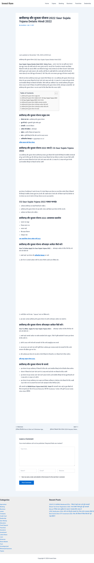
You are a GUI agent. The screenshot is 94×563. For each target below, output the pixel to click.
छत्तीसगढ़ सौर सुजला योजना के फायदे (31, 109)
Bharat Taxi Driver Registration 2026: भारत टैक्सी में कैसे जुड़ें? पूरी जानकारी (70, 507)
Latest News (4, 535)
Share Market (4, 542)
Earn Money (3, 521)
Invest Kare (7, 3)
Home (47, 3)
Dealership (87, 3)
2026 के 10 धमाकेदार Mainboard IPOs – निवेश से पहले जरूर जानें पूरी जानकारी (71, 504)
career (2, 511)
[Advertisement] (47, 41)
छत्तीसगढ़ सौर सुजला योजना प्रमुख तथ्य (31, 96)
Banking (61, 3)
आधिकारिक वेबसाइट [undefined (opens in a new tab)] (40, 255)
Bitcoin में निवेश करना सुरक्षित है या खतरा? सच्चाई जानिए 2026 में (66, 509)
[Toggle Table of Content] (57, 93)
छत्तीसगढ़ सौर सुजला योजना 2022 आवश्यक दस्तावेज (35, 102)
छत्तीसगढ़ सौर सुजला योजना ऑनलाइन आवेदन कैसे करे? (35, 104)
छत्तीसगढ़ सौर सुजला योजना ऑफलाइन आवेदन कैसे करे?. (36, 106)
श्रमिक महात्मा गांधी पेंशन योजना (27, 142)
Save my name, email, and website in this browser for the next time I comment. (43, 477)
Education (3, 523)
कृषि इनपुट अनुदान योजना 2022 (28, 359)
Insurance (3, 530)
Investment (3, 532)
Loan (1, 537)
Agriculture (3, 504)
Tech (1, 544)
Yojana (54, 3)
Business (69, 3)
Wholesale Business (6, 549)
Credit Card (3, 516)
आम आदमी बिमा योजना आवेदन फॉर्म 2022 (30, 238)
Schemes (3, 539)
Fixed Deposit (4, 525)
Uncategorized (4, 546)
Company (3, 514)
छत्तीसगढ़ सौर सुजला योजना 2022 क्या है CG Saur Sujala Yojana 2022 (40, 98)
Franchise (78, 3)
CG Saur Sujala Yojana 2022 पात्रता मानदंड (33, 100)
